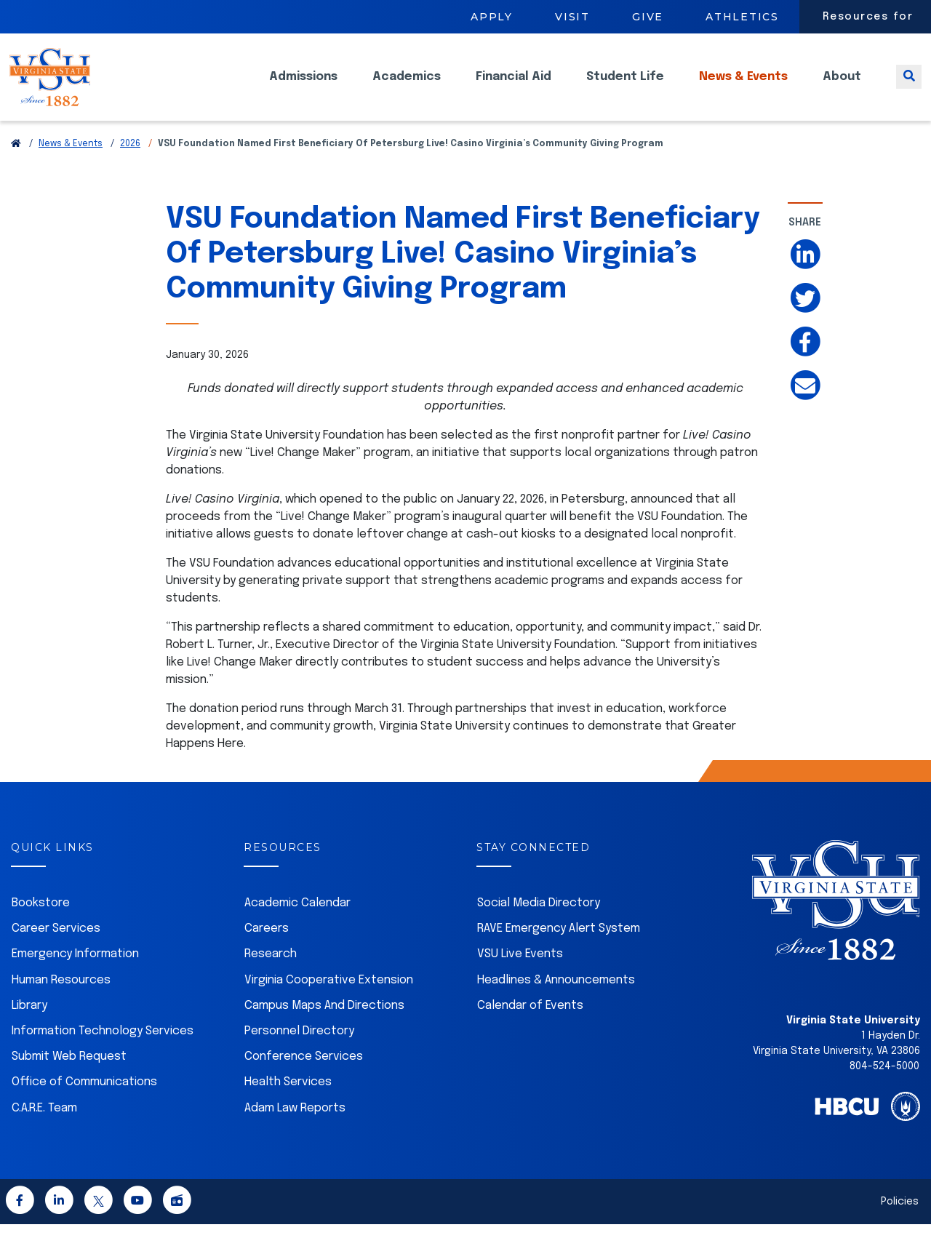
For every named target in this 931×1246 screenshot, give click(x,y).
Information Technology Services (102, 1053)
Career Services (56, 950)
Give (647, 16)
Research (270, 976)
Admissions (303, 87)
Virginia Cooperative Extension (328, 1002)
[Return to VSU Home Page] (16, 165)
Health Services (288, 1104)
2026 (130, 165)
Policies (900, 1223)
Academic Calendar (297, 925)
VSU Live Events (520, 976)
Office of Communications (84, 1104)
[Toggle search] (909, 88)
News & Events (743, 87)
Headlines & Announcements (556, 1002)
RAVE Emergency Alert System (558, 950)
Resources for (868, 17)
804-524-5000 (884, 1088)
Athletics (742, 16)
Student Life (625, 87)
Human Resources (61, 1002)
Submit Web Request (69, 1078)
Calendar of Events (530, 1027)
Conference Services (303, 1078)
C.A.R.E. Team (44, 1130)
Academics (406, 87)
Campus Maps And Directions (324, 1027)
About (842, 87)
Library (29, 1027)
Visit (572, 16)
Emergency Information (75, 976)
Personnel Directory (299, 1053)
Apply (492, 16)
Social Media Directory (538, 925)
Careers (266, 950)
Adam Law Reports (294, 1130)
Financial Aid (513, 87)
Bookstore (41, 925)
